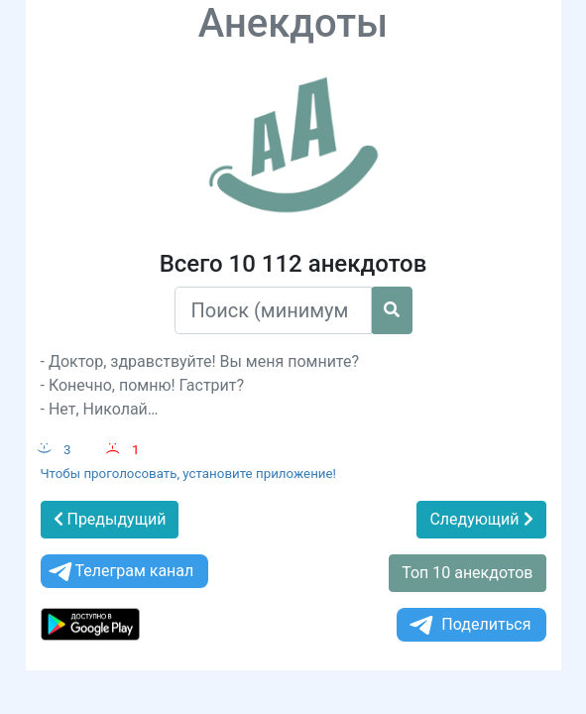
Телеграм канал (120, 571)
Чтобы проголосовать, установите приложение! (189, 473)
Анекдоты (293, 23)
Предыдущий (110, 519)
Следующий (480, 519)
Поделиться (468, 625)
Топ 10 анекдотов (467, 572)
